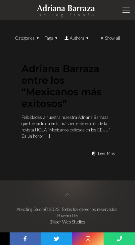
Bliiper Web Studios (67, 221)
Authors (77, 38)
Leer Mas (106, 153)
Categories (28, 38)
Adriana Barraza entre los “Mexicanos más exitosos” (62, 86)
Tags (52, 38)
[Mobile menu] (126, 10)
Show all (109, 38)
